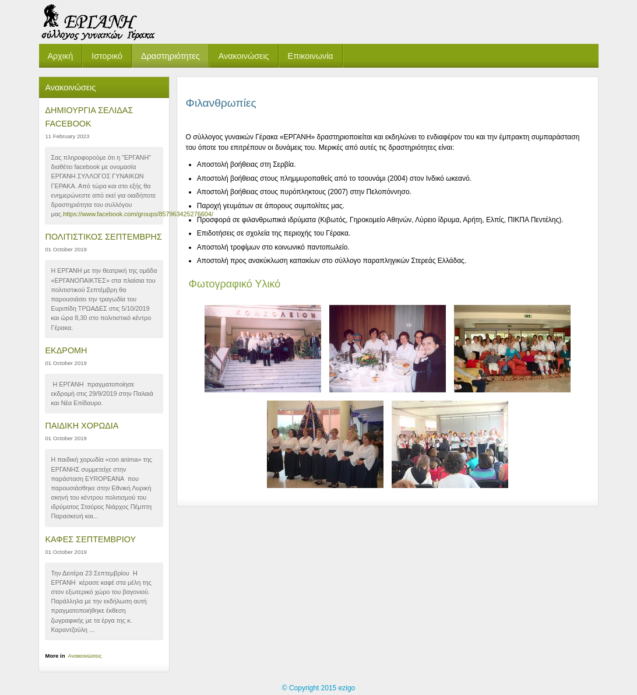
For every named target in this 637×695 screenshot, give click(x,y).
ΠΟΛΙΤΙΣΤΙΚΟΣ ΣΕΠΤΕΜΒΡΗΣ (103, 236)
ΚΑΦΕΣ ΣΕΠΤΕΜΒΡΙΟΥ (90, 539)
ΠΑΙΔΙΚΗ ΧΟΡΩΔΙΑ (81, 425)
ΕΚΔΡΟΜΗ (66, 350)
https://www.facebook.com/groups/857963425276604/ (138, 213)
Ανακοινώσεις (85, 655)
